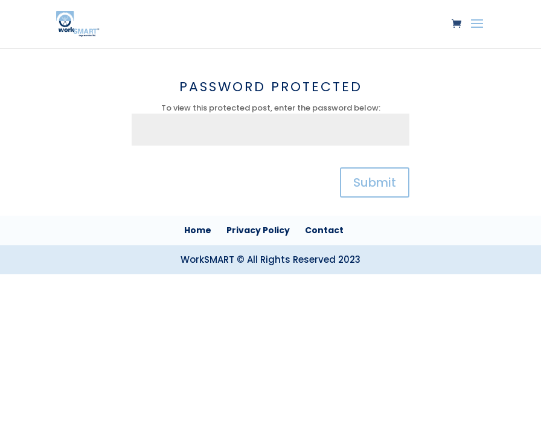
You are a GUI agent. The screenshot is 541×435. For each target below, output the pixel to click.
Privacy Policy (258, 230)
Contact (324, 230)
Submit (374, 182)
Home (197, 230)
